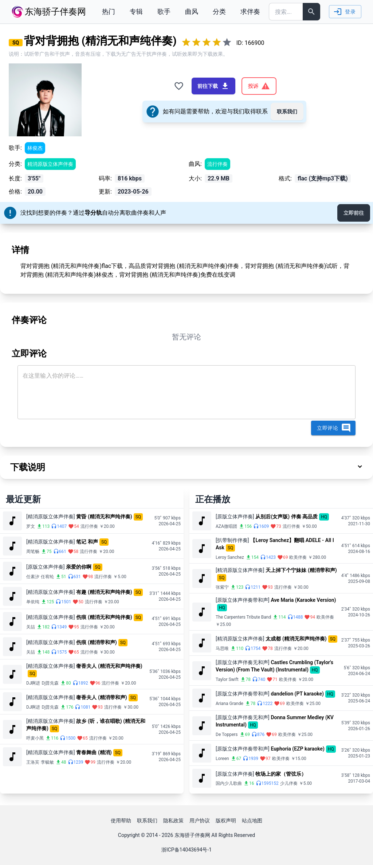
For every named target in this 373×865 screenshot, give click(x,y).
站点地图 (252, 820)
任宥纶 (47, 576)
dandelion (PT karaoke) (297, 694)
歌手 (163, 11)
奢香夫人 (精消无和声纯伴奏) (109, 666)
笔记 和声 (87, 542)
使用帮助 (121, 820)
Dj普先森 (50, 683)
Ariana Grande (229, 703)
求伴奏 (250, 11)
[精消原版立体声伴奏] (50, 516)
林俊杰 (35, 148)
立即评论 (334, 428)
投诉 (259, 86)
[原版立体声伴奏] (45, 567)
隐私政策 (173, 820)
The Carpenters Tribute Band (243, 617)
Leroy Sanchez (230, 557)
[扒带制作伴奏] (232, 540)
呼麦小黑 (35, 738)
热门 (108, 11)
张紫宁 (222, 587)
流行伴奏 (217, 164)
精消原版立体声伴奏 (50, 164)
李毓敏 (47, 762)
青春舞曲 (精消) (93, 752)
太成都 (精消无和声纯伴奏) (296, 639)
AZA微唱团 (226, 526)
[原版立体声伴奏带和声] (242, 600)
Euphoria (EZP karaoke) (297, 749)
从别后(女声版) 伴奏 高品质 (286, 516)
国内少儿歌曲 (229, 783)
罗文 (30, 526)
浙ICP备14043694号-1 (186, 850)
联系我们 (287, 111)
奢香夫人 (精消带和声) (101, 697)
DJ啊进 (33, 683)
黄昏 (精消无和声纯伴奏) (104, 516)
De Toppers (227, 734)
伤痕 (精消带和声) (96, 642)
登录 (344, 11)
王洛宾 (32, 762)
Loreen (222, 758)
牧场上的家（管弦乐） (280, 774)
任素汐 (32, 576)
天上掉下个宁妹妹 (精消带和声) (301, 570)
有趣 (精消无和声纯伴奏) (104, 592)
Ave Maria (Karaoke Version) (303, 600)
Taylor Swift (227, 679)
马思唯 (222, 648)
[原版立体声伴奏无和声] (242, 662)
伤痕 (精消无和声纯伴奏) (104, 617)
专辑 (136, 11)
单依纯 (32, 601)
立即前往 (353, 213)
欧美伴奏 (298, 557)
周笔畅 (32, 551)
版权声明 (226, 820)
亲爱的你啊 (78, 567)
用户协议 (199, 820)
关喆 (30, 627)
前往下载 (213, 86)
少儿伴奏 (289, 783)
